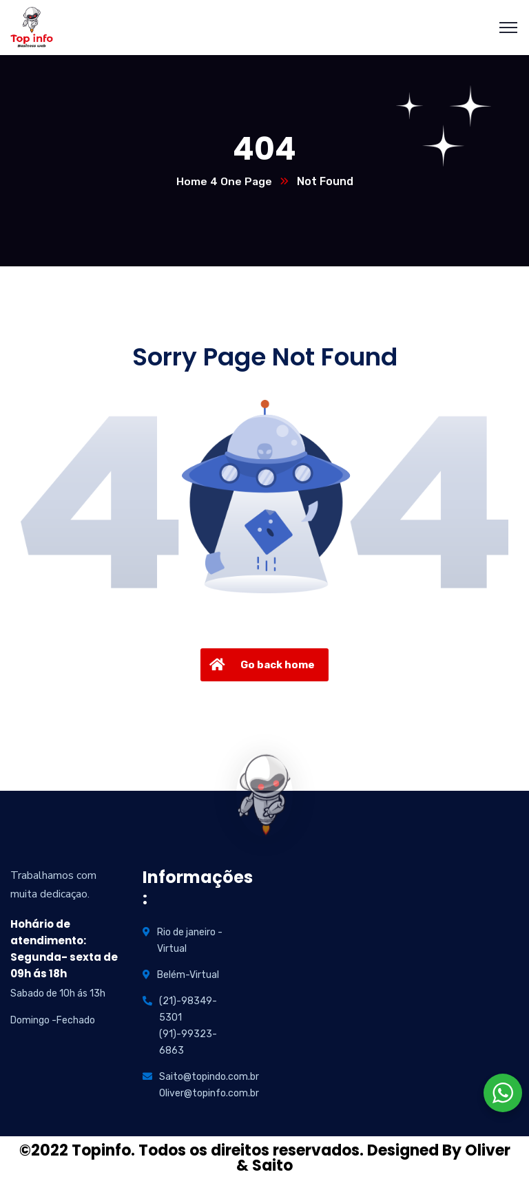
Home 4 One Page (224, 182)
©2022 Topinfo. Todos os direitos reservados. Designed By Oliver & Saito (264, 1158)
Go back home (260, 666)
